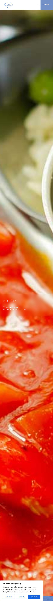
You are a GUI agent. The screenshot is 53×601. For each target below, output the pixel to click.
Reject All (21, 596)
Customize (9, 596)
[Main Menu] (39, 5)
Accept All (34, 596)
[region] (21, 590)
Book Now (47, 5)
